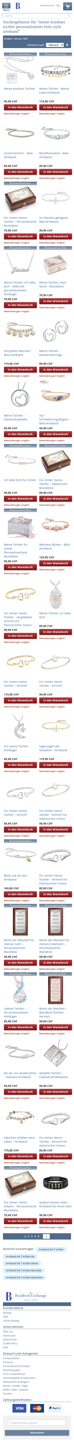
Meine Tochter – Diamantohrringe (50, 353)
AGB (5, 1347)
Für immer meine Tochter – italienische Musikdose (53, 484)
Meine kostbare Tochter (19, 88)
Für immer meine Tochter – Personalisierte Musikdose (20, 221)
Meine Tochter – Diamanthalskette (15, 417)
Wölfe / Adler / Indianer (15, 1389)
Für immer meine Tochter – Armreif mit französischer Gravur (53, 879)
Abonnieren (37, 1432)
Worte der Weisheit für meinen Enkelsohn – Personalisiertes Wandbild (54, 946)
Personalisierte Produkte (16, 1366)
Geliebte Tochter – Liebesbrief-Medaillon (53, 1075)
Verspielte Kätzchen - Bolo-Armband (18, 353)
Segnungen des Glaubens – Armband (53, 748)
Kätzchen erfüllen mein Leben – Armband (19, 1139)
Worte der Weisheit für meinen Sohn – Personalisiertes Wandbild (19, 946)
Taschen (7, 1393)
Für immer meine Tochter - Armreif (50, 683)
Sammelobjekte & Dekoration (19, 1377)
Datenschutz (10, 1339)
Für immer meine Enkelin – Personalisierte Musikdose (20, 1206)
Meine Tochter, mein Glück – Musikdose (52, 284)
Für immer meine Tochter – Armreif (15, 683)
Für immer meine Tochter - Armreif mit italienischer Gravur (53, 814)
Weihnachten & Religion (16, 1381)
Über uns (8, 1331)
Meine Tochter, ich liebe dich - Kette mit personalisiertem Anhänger (20, 288)
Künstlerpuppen (11, 1370)
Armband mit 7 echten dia (20, 1256)
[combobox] (37, 15)
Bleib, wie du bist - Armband (16, 877)
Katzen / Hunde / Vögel (15, 1385)
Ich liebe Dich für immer (20, 480)
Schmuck (8, 1362)
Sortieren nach (35, 45)
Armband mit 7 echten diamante (23, 1270)
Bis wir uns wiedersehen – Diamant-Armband (20, 1075)
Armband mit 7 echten (51, 1249)
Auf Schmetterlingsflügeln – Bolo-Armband (54, 419)
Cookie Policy (10, 1343)
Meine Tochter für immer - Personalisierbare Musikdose (16, 550)
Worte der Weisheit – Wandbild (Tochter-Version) (53, 1012)
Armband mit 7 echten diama (22, 1263)
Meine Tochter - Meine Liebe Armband (54, 90)
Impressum (9, 1335)
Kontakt (7, 1312)
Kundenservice (47, 6)
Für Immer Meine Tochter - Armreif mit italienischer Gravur (53, 1141)
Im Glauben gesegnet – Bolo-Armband (54, 219)
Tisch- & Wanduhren (14, 1373)
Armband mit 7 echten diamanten (24, 1277)
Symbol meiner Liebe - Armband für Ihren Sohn (55, 1204)
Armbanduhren (11, 1358)
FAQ (58, 6)
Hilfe (5, 1316)
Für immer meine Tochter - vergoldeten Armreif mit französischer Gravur (18, 619)
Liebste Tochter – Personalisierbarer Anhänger (16, 1012)
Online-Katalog (11, 1320)
